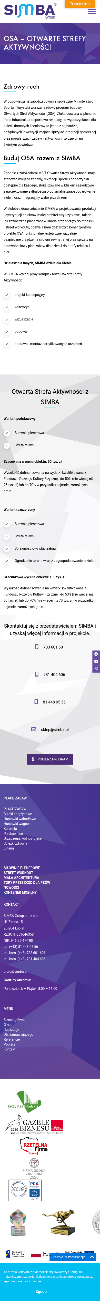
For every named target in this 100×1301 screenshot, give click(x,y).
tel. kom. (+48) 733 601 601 (25, 953)
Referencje (12, 1039)
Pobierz (9, 1044)
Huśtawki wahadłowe (20, 819)
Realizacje (11, 1030)
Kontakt (9, 1049)
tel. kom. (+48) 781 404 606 (25, 959)
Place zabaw (15, 798)
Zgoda (41, 1291)
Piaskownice (13, 834)
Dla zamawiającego (18, 1034)
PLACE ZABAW (15, 809)
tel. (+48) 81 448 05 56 (21, 947)
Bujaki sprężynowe (18, 814)
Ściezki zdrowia (15, 843)
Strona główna (15, 1020)
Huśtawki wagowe (17, 824)
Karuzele (10, 829)
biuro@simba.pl (16, 971)
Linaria (9, 848)
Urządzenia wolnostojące (23, 838)
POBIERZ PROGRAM (50, 759)
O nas (8, 1025)
